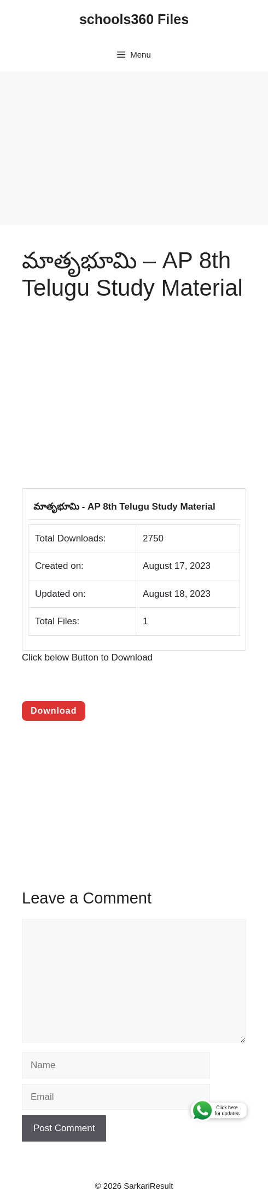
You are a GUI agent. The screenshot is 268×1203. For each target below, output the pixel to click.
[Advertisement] (134, 148)
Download (54, 710)
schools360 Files (134, 19)
